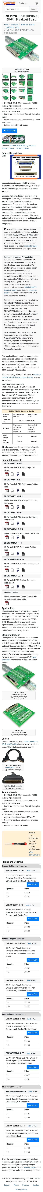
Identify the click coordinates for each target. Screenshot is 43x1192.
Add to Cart (32, 884)
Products (22, 3)
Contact (36, 1185)
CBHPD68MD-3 (10, 767)
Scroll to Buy (9, 131)
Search (34, 9)
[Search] (17, 9)
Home (5, 24)
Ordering (25, 1185)
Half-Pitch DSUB (12, 27)
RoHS (28, 871)
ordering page (29, 1167)
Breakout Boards (27, 24)
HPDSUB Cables (22, 148)
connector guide (30, 246)
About (16, 1185)
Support (7, 1185)
